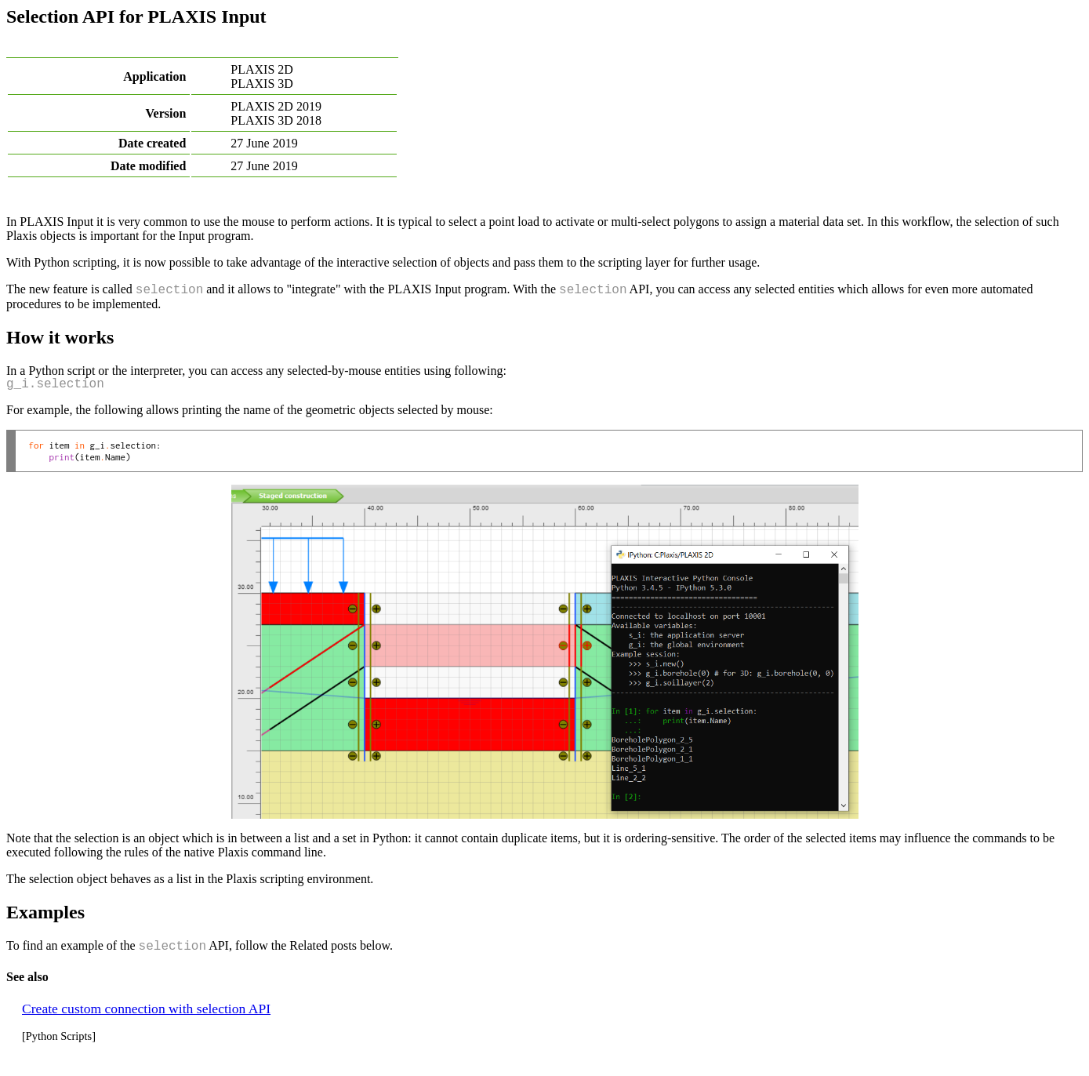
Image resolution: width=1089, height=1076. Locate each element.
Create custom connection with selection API (146, 1008)
